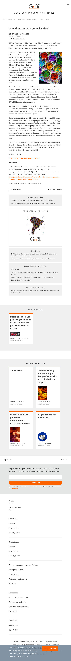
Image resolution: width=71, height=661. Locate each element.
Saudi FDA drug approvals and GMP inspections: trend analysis (33, 203)
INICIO (4, 19)
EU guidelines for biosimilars (21, 280)
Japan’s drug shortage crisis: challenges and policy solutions (32, 200)
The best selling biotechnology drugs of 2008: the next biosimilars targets (47, 376)
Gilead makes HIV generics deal (38, 19)
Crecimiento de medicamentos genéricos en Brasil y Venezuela (33, 259)
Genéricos (11, 19)
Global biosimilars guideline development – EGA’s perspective (32, 277)
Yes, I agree (50, 648)
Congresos (13, 593)
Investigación (14, 532)
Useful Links (14, 611)
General (12, 523)
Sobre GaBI (15, 269)
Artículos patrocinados (18, 597)
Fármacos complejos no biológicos (23, 565)
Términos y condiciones (48, 641)
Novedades (21, 19)
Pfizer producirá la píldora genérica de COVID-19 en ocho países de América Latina (20, 322)
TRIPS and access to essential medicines (24, 158)
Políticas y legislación (18, 579)
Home (16, 641)
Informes (12, 583)
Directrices (13, 574)
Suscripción (14, 625)
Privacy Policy (15, 488)
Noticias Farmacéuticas (18, 607)
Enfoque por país (16, 570)
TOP (64, 460)
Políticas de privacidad (28, 641)
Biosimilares (14, 542)
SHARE (8, 460)
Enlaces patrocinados (18, 602)
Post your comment (19, 38)
